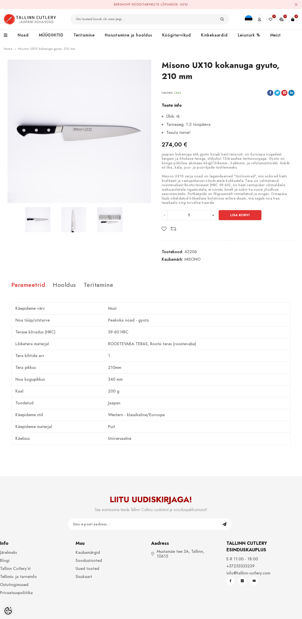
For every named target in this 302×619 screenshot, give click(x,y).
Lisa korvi (240, 215)
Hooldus (64, 284)
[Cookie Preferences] (8, 610)
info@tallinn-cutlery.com (248, 573)
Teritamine (98, 284)
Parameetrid (28, 284)
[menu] (8, 35)
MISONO (192, 259)
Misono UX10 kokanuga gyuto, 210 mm (46, 49)
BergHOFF (122, 4)
